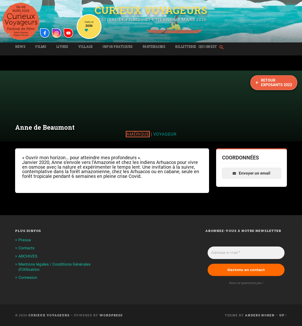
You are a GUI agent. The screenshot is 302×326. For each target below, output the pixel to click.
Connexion (27, 277)
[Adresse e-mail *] (246, 253)
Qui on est (207, 47)
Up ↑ (283, 315)
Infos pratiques (117, 47)
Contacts (26, 248)
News (20, 47)
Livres (62, 47)
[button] (222, 47)
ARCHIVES (27, 256)
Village (85, 47)
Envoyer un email (251, 173)
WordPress (110, 315)
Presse (24, 240)
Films (40, 47)
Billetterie (185, 47)
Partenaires (154, 47)
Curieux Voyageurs (151, 10)
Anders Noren (260, 315)
